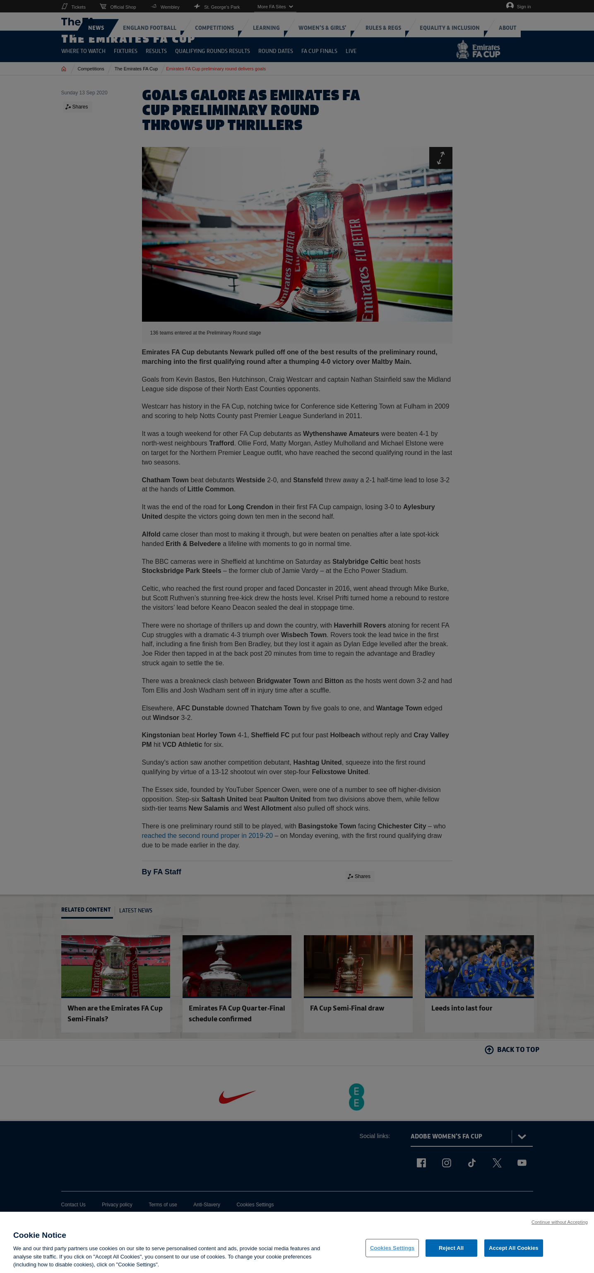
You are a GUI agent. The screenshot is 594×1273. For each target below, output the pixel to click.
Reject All (451, 1252)
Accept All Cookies (514, 1252)
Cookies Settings (392, 1252)
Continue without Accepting (559, 1225)
